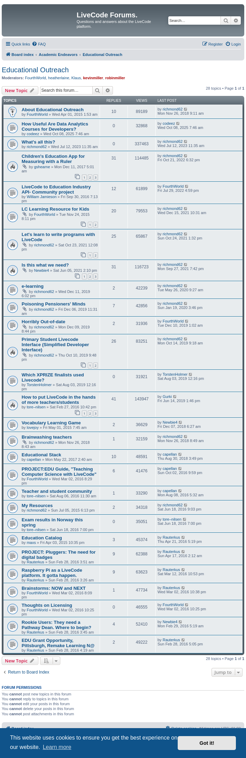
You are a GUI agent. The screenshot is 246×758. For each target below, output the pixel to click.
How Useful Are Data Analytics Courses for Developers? (55, 126)
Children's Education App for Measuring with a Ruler (53, 159)
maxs (31, 542)
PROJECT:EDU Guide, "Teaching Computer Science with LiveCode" (59, 471)
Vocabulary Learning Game (51, 422)
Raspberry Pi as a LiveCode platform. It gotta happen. (52, 573)
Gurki (167, 396)
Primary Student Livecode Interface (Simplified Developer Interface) (55, 344)
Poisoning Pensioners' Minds (53, 304)
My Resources (37, 505)
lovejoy (33, 427)
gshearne (42, 167)
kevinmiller (93, 78)
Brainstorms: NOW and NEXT (54, 588)
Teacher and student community (57, 491)
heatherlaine (58, 78)
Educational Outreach (35, 70)
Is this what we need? (45, 265)
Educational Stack (41, 454)
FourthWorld (35, 78)
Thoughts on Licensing (47, 605)
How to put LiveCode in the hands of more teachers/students (58, 399)
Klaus (76, 78)
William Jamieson (42, 197)
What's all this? (38, 142)
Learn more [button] (57, 747)
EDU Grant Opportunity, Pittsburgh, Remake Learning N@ (58, 643)
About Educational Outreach (53, 109)
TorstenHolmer (39, 385)
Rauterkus (171, 537)
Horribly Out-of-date (43, 321)
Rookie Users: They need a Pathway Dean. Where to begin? (56, 625)
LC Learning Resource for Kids (55, 209)
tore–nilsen (36, 407)
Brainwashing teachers (47, 437)
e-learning (33, 286)
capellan (34, 459)
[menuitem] (39, 44)
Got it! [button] (207, 743)
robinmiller (115, 78)
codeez (33, 134)
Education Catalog (42, 537)
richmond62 (173, 109)
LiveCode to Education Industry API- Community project (56, 189)
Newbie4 (41, 270)
